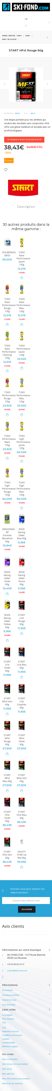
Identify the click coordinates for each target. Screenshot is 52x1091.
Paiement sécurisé (10, 1031)
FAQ (4, 1022)
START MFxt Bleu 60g (7, 778)
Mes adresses (8, 1073)
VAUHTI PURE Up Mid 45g (21, 854)
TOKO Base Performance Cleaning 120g (9, 351)
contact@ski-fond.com (17, 970)
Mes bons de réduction (12, 1083)
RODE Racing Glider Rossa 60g (21, 578)
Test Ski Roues (8, 1004)
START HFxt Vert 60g (7, 854)
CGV (4, 1027)
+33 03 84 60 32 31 (15, 964)
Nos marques (8, 1018)
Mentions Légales (10, 1046)
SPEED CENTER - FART (12, 36)
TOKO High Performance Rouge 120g (9, 488)
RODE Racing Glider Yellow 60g (7, 621)
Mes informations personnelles (16, 1078)
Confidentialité (8, 1042)
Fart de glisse (9, 39)
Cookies (5, 1039)
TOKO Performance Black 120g (9, 440)
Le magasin (7, 1015)
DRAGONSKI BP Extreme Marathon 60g (8, 535)
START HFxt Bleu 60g (22, 814)
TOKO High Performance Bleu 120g (23, 488)
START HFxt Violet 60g (7, 816)
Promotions (7, 990)
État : (27, 113)
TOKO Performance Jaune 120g (23, 350)
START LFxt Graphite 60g (21, 703)
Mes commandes (10, 1059)
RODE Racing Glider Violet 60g (7, 578)
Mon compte (8, 1054)
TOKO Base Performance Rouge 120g (9, 305)
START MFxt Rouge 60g (7, 740)
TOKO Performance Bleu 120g (23, 397)
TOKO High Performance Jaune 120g (23, 442)
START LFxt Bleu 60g (21, 664)
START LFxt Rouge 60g (21, 619)
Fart (28, 36)
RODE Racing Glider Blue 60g (21, 534)
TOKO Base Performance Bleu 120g (23, 305)
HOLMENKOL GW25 (9, 254)
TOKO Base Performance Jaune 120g (23, 258)
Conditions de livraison (12, 1035)
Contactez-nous (9, 1000)
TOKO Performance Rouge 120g (9, 397)
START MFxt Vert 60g (7, 701)
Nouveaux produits (10, 995)
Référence (9, 113)
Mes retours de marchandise (15, 1064)
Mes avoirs (7, 1069)
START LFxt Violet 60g (7, 666)
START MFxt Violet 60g (21, 740)
